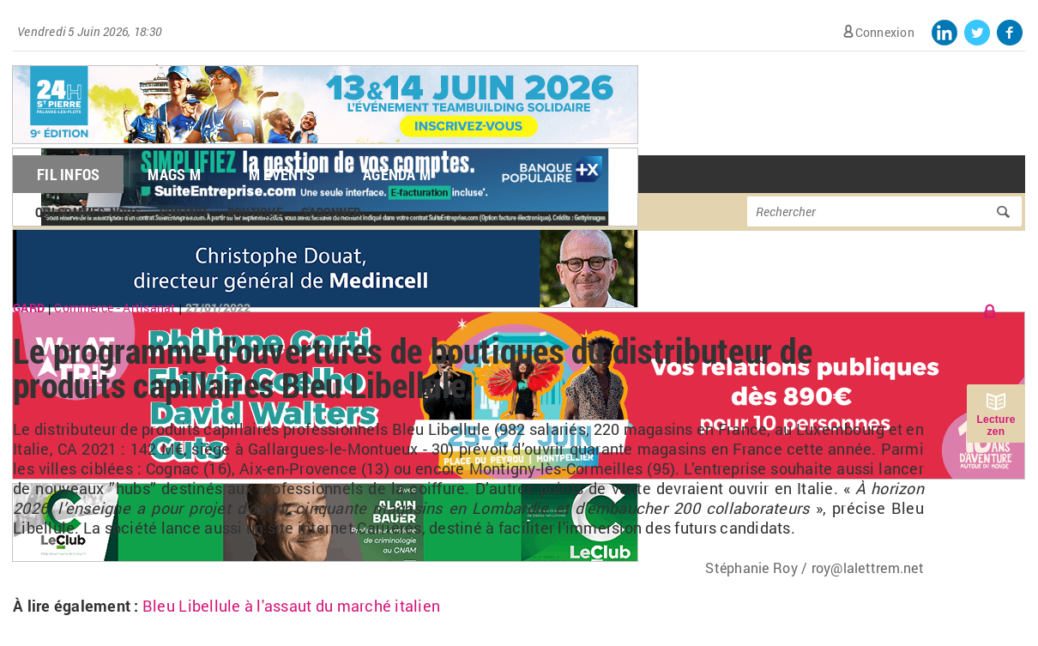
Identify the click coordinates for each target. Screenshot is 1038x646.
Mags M (174, 174)
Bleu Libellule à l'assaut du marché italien (291, 605)
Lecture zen (995, 426)
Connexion (884, 32)
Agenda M (397, 174)
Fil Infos (68, 174)
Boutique (254, 211)
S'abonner (331, 211)
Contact (184, 211)
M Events (282, 174)
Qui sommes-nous (88, 211)
